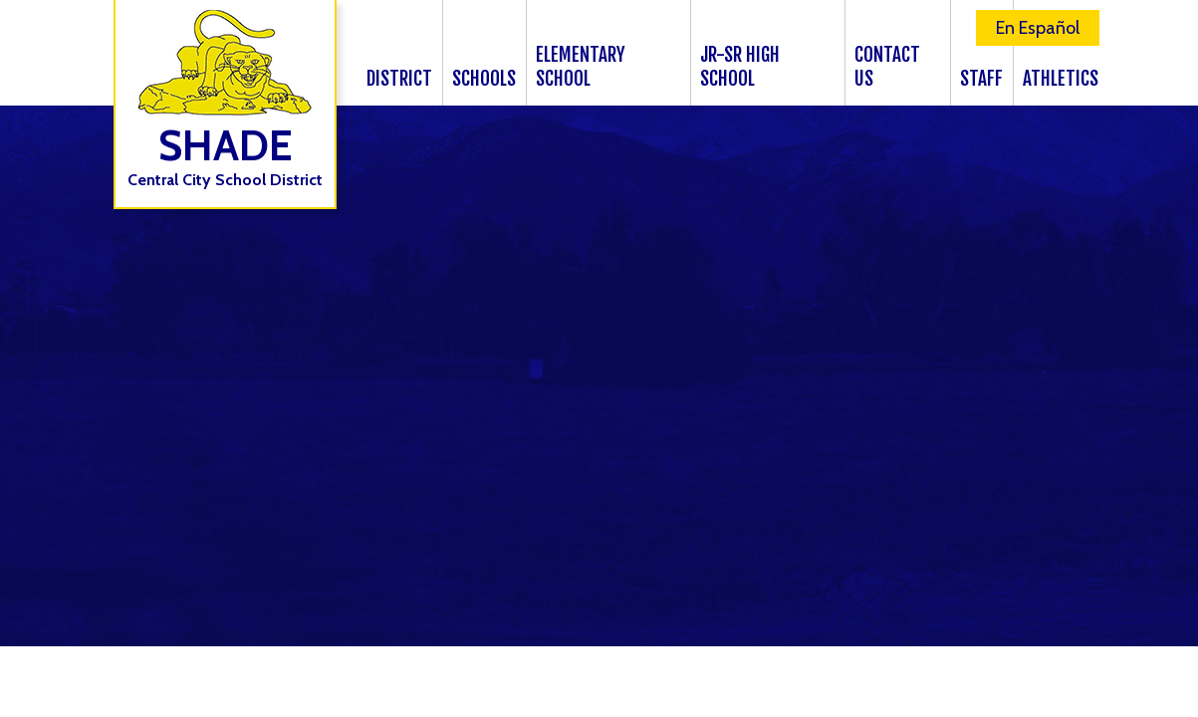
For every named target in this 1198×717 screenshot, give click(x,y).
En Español (1037, 28)
